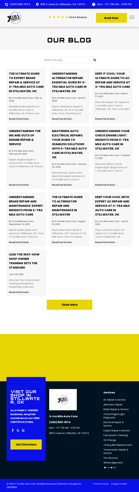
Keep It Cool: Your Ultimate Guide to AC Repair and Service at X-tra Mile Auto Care (112, 80)
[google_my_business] (23, 431)
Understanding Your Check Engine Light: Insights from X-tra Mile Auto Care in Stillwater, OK (112, 139)
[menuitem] (102, 484)
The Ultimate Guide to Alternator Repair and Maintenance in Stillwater (67, 205)
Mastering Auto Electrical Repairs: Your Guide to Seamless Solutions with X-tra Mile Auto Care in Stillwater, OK (69, 144)
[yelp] (18, 431)
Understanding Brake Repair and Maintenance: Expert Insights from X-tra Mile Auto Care (26, 205)
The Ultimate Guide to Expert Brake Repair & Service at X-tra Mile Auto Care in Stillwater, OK (26, 82)
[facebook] (12, 431)
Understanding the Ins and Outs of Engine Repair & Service (25, 137)
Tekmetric (11, 486)
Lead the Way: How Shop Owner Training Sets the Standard (24, 261)
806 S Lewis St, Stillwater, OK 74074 (63, 4)
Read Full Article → (20, 118)
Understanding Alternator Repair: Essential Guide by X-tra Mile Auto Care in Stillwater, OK (69, 82)
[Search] (69, 60)
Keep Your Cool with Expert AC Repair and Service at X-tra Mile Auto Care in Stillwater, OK (112, 205)
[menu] (132, 17)
